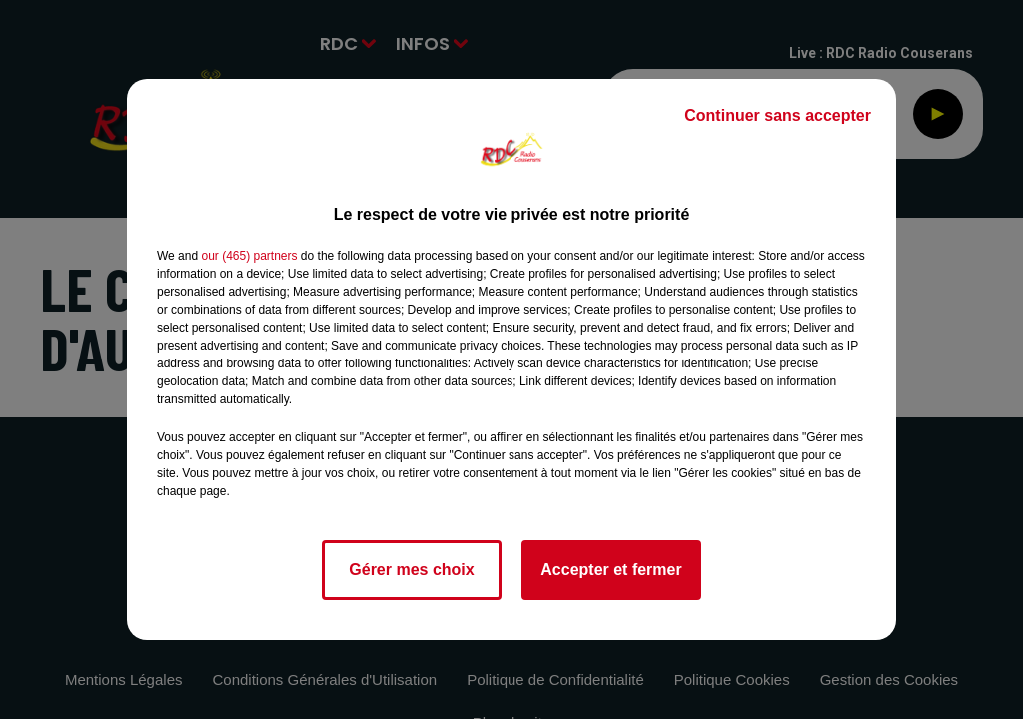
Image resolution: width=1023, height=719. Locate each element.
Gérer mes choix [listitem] (411, 569)
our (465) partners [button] (249, 256)
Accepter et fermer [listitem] (610, 569)
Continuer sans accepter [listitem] (777, 115)
